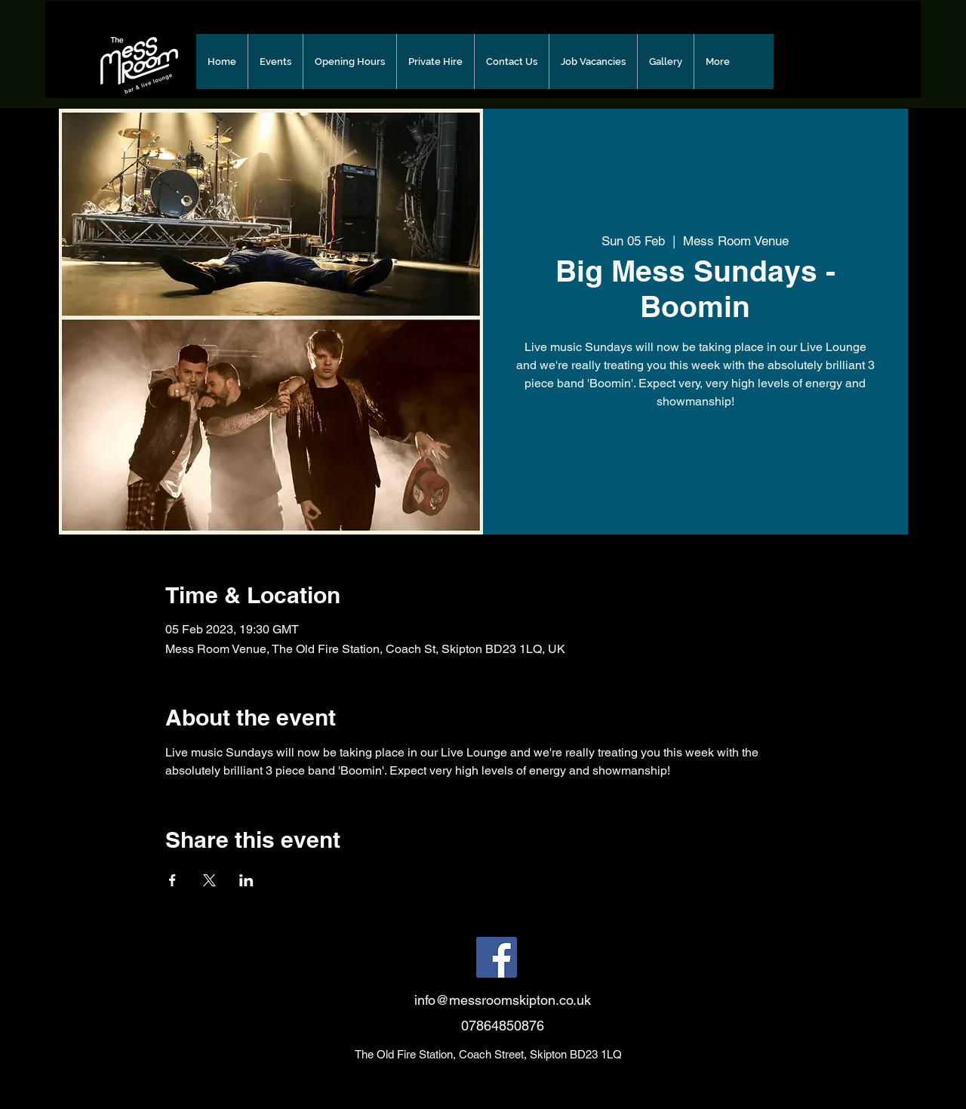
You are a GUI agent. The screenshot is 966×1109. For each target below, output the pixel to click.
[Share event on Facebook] (172, 880)
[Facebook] (496, 957)
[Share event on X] (209, 880)
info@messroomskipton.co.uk (502, 1000)
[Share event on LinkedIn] (246, 880)
